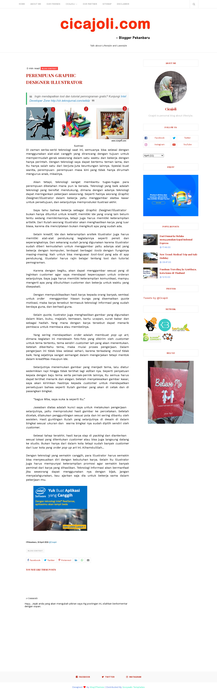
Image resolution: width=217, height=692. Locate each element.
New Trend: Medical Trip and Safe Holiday (178, 256)
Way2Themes (97, 687)
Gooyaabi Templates (133, 687)
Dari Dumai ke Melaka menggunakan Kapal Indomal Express (176, 240)
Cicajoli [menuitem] (70, 4)
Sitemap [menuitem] (106, 4)
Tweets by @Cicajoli (155, 297)
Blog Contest (35, 551)
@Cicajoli (52, 542)
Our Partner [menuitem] (90, 4)
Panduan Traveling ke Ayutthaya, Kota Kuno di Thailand (178, 271)
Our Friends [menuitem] (53, 4)
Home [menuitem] (22, 4)
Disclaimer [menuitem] (123, 4)
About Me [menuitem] (35, 4)
